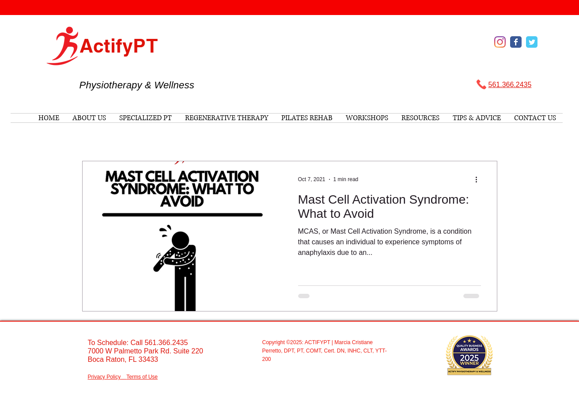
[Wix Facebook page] (516, 42)
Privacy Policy (104, 377)
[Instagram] (500, 42)
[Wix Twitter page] (531, 42)
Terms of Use (142, 377)
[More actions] (479, 179)
